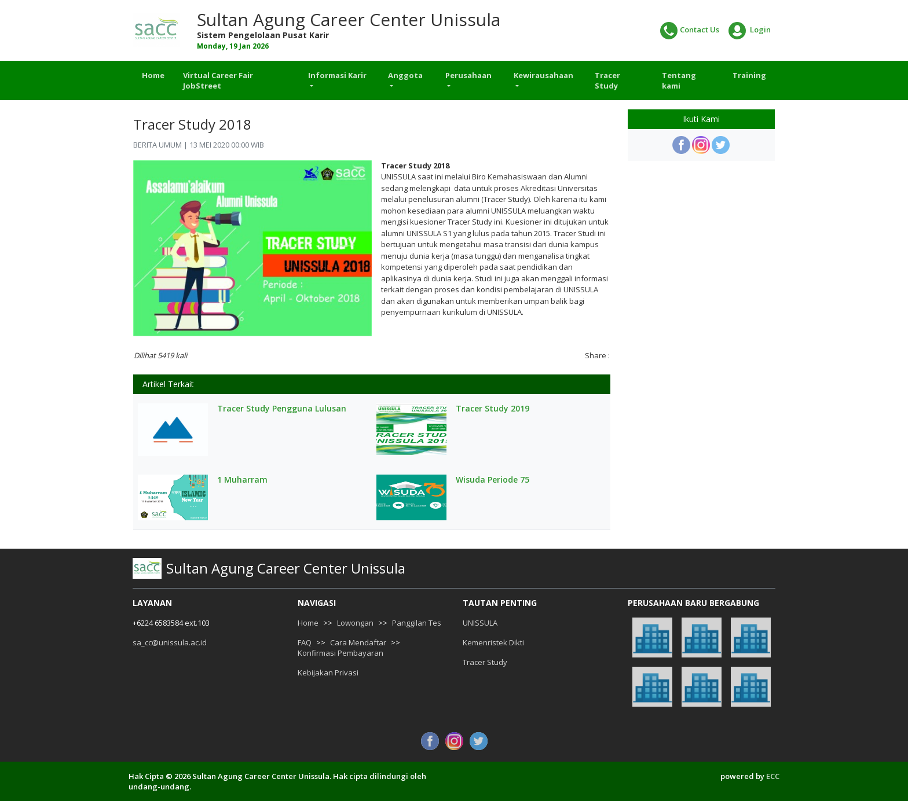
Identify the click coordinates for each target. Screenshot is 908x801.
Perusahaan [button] (468, 75)
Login (749, 30)
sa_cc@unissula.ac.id (170, 642)
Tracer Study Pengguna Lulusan (281, 408)
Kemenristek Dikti (493, 642)
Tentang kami (679, 80)
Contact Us (689, 30)
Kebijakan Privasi (328, 672)
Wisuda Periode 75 (492, 480)
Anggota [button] (405, 75)
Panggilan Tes (416, 623)
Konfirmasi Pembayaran (340, 653)
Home (153, 75)
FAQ (305, 642)
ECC (772, 776)
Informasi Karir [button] (337, 75)
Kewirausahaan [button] (543, 75)
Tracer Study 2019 (492, 408)
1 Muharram (242, 480)
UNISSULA (480, 623)
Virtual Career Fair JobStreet (218, 80)
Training (749, 75)
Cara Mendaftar (358, 642)
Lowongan (355, 623)
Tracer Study (607, 80)
